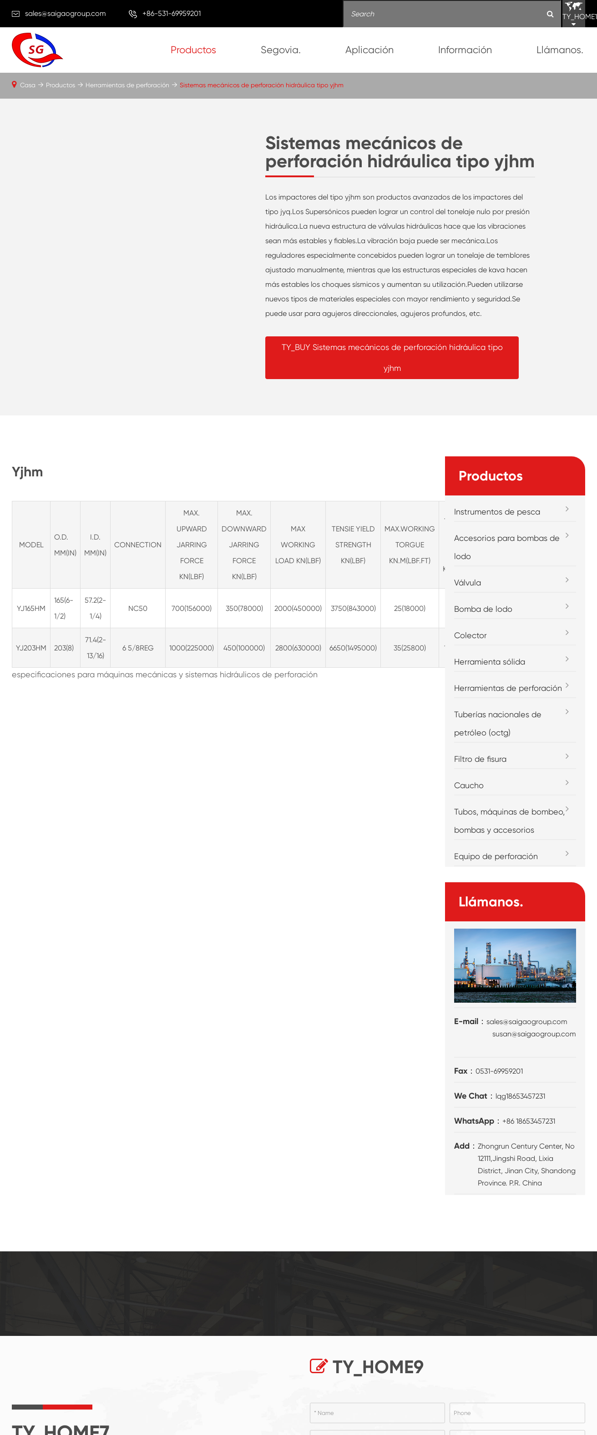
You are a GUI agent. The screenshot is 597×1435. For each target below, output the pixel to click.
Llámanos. (559, 49)
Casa (27, 85)
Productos (193, 49)
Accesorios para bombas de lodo (507, 547)
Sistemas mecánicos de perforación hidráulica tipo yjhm (262, 85)
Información (465, 49)
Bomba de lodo (483, 609)
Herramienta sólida (489, 661)
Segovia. (281, 49)
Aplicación (369, 49)
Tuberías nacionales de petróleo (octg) (497, 723)
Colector (470, 635)
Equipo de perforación (496, 856)
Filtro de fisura (480, 759)
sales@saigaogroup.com (65, 13)
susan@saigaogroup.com (534, 1034)
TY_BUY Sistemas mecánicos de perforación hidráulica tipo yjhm (391, 357)
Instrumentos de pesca (497, 511)
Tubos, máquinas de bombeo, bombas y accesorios (509, 821)
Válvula (467, 582)
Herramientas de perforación (127, 85)
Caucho (469, 785)
